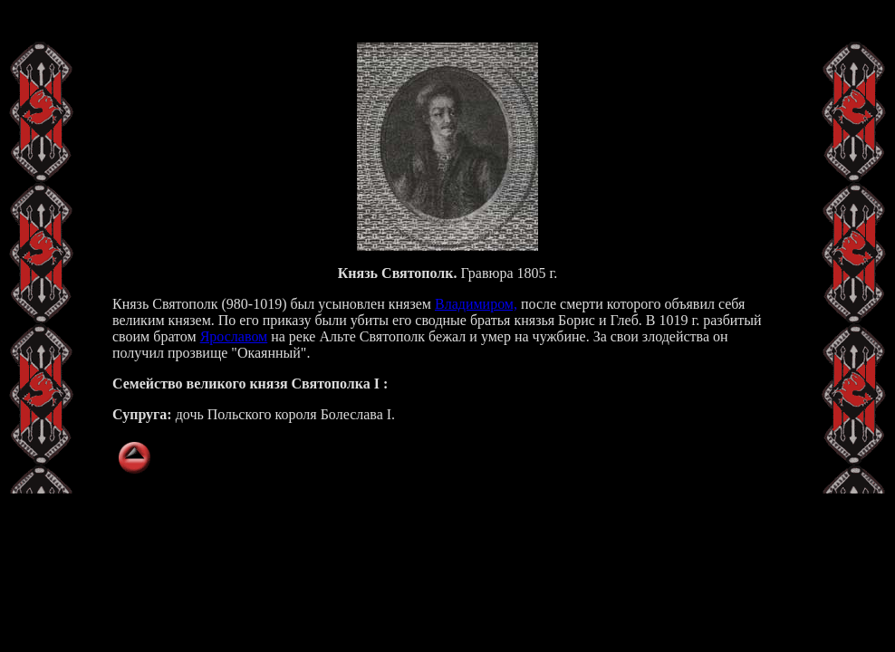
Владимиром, (476, 304)
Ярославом (234, 336)
